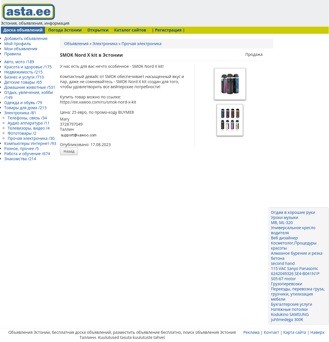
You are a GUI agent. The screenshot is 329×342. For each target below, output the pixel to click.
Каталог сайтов (130, 30)
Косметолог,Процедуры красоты (294, 245)
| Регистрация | (168, 30)
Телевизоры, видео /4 (29, 128)
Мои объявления (20, 48)
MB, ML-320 (282, 222)
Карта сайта (294, 332)
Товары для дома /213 (25, 107)
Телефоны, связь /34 (27, 118)
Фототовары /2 (22, 133)
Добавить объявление (26, 38)
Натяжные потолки (289, 309)
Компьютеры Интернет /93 (30, 143)
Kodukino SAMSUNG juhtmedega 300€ (290, 317)
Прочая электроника (142, 43)
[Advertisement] (178, 13)
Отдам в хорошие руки (293, 212)
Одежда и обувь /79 (23, 102)
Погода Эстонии (64, 30)
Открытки (98, 30)
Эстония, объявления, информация (35, 14)
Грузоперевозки (286, 283)
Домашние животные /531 (29, 87)
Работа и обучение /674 (27, 153)
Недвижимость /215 (23, 72)
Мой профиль (17, 43)
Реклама (251, 332)
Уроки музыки (284, 217)
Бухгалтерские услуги (291, 304)
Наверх (317, 332)
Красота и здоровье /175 (28, 66)
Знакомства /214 (20, 158)
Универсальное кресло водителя (293, 230)
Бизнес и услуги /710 (24, 77)
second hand (283, 263)
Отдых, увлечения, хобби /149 (28, 95)
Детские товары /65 (23, 82)
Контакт (271, 332)
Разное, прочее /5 (21, 148)
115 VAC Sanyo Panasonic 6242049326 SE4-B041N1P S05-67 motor (295, 273)
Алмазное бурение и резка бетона (296, 255)
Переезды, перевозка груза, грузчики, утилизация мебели (298, 294)
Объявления (76, 43)
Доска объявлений (22, 30)
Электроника (105, 43)
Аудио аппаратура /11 (29, 123)
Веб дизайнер (284, 237)
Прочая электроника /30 (31, 138)
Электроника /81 (20, 112)
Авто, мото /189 (19, 61)
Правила (12, 53)
